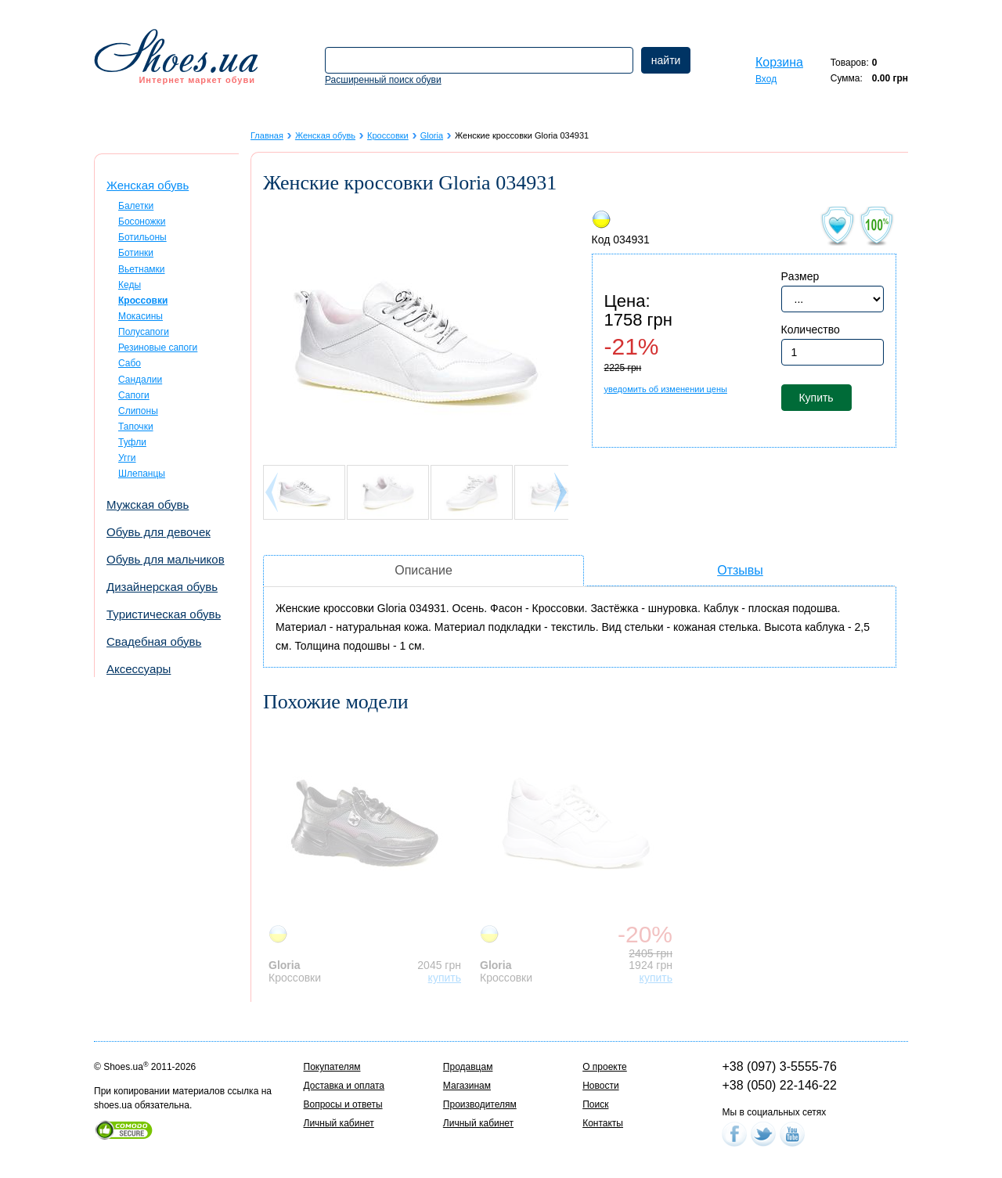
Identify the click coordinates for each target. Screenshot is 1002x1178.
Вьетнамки (141, 269)
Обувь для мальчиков (165, 559)
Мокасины (140, 316)
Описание (423, 570)
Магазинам (467, 1085)
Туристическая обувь (163, 614)
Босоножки (142, 221)
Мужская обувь (147, 504)
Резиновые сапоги (157, 347)
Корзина (779, 62)
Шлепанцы (141, 473)
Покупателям (332, 1066)
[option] (369, 855)
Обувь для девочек (158, 532)
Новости (600, 1085)
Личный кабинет (339, 1123)
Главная (266, 135)
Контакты (602, 1123)
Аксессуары (138, 668)
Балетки (135, 205)
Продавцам (468, 1066)
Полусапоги (143, 331)
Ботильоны (142, 237)
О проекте (604, 1066)
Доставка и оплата (344, 1085)
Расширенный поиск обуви (383, 79)
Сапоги (134, 395)
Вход (766, 79)
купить (444, 977)
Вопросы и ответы (343, 1104)
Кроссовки (388, 135)
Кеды (129, 284)
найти (666, 60)
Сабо (129, 363)
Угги (127, 457)
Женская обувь (147, 185)
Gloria (431, 135)
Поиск (595, 1104)
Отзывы (740, 570)
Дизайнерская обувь (162, 586)
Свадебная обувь (153, 641)
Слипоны (138, 410)
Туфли (132, 442)
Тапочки (135, 426)
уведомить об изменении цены (665, 389)
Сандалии (140, 379)
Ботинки (135, 252)
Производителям (480, 1104)
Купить (815, 397)
